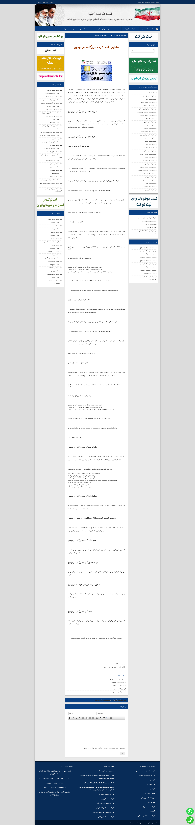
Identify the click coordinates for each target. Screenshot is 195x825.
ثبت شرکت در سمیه (56, 232)
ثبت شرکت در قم (151, 93)
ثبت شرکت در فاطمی (56, 235)
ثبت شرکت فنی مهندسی (106, 794)
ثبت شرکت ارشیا (139, 823)
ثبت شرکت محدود (147, 29)
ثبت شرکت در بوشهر (150, 177)
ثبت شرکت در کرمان (150, 164)
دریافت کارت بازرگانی (148, 798)
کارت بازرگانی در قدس (119, 692)
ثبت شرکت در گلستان (150, 141)
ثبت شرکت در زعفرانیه (55, 271)
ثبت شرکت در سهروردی (55, 219)
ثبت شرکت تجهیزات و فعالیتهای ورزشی (51, 132)
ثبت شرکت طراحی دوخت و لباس (103, 812)
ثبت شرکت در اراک (151, 99)
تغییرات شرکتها (150, 793)
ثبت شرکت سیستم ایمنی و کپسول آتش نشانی (51, 184)
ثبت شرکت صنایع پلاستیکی (54, 152)
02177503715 (45, 778)
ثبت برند (97, 29)
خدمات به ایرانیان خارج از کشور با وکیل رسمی (99, 782)
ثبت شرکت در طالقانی (56, 222)
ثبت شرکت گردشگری (56, 164)
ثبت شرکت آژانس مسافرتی (146, 815)
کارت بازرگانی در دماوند (119, 689)
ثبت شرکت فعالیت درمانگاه (54, 106)
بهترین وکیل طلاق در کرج (106, 771)
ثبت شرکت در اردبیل (150, 128)
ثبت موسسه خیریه (57, 139)
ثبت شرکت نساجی (57, 119)
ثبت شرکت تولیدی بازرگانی (105, 803)
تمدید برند (151, 802)
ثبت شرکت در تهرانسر (55, 248)
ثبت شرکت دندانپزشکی (106, 816)
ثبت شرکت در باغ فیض (55, 264)
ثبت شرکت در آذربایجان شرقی (147, 109)
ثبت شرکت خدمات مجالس (55, 90)
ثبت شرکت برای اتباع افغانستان (147, 231)
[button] (70, 718)
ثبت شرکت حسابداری (56, 170)
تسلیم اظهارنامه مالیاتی (150, 224)
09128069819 (52, 783)
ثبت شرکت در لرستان (150, 173)
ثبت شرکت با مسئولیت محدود (145, 771)
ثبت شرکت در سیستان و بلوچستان (146, 170)
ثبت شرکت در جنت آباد (55, 268)
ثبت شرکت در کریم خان (55, 281)
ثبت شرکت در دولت (56, 277)
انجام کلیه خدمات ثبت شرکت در (53, 242)
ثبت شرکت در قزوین (150, 118)
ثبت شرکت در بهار (57, 229)
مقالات (154, 234)
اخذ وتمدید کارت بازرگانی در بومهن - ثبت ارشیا (110, 35)
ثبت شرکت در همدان (150, 151)
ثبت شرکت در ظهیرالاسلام (54, 274)
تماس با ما (57, 29)
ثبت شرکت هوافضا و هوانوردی (53, 93)
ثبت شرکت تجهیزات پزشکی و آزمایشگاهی (54, 190)
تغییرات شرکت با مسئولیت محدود (147, 218)
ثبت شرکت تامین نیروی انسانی (53, 160)
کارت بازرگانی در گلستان (119, 682)
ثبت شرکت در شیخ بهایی (55, 261)
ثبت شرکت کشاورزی (56, 145)
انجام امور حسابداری (150, 227)
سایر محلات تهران (152, 280)
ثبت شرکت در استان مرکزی (148, 102)
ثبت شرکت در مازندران (149, 106)
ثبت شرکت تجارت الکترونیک (104, 807)
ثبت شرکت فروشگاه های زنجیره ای (52, 126)
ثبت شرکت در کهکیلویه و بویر (148, 167)
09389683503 (55, 795)
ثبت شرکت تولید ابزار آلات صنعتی (52, 100)
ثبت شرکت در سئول (56, 226)
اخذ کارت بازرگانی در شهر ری (118, 679)
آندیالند (152, 811)
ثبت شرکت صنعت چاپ (55, 129)
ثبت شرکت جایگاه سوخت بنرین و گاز (52, 180)
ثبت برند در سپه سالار (150, 273)
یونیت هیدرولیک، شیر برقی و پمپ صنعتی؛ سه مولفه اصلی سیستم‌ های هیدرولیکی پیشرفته (96, 788)
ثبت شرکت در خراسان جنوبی (148, 131)
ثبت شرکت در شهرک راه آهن (53, 258)
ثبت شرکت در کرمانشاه (149, 161)
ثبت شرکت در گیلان (150, 157)
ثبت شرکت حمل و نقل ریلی (54, 177)
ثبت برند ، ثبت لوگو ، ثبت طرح (148, 247)
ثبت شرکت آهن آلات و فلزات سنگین (51, 103)
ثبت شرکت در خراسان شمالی (148, 154)
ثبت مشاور (50, 50)
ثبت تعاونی (106, 29)
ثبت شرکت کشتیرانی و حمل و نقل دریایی (50, 135)
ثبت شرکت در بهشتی (56, 239)
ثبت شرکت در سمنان (150, 186)
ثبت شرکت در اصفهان (150, 122)
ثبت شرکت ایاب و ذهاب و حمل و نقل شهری (51, 156)
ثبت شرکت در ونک (56, 255)
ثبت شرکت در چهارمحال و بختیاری (147, 112)
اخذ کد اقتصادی (85, 29)
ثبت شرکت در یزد (151, 183)
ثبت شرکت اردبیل (149, 806)
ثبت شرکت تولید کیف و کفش (54, 109)
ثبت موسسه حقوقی (56, 173)
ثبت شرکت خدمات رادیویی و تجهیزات (51, 113)
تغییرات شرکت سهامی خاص (148, 221)
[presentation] (70, 718)
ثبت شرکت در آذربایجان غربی (148, 135)
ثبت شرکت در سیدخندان (55, 251)
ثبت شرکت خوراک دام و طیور (54, 116)
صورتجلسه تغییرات (69, 29)
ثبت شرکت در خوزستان (149, 96)
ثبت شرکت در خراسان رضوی (148, 115)
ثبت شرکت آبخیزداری (56, 167)
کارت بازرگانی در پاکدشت (119, 685)
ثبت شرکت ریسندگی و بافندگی (53, 148)
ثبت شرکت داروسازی (56, 122)
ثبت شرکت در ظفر (57, 245)
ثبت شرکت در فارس (150, 138)
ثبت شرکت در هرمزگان (149, 180)
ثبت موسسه (116, 29)
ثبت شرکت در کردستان (149, 148)
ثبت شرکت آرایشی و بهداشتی (53, 97)
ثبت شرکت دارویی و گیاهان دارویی (52, 142)
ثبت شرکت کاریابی (107, 799)
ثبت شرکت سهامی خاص (130, 29)
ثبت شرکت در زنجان (150, 190)
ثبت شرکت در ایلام (151, 144)
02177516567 (59, 778)
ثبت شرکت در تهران (150, 125)
